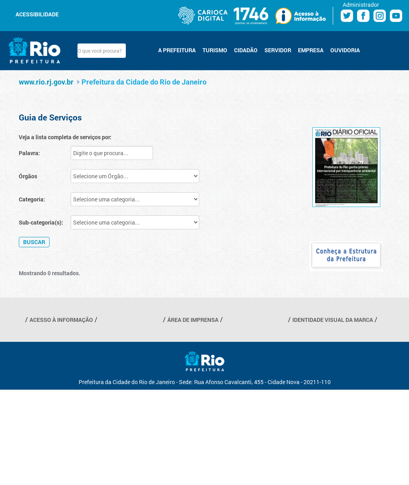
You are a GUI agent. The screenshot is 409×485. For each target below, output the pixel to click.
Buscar (132, 50)
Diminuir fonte (77, 14)
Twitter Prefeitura (347, 16)
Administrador (361, 4)
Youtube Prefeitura (396, 16)
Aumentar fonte (87, 14)
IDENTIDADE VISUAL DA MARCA (332, 319)
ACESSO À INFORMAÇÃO (61, 319)
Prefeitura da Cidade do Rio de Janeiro (143, 82)
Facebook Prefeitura (363, 16)
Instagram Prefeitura (379, 16)
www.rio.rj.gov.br (46, 82)
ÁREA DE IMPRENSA (192, 319)
